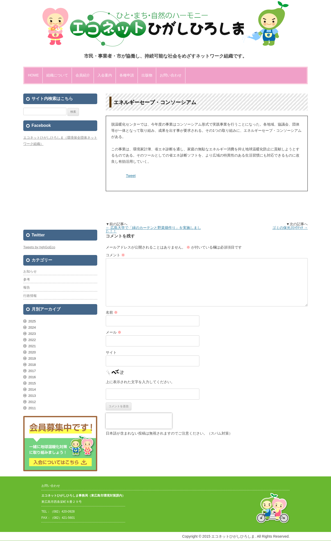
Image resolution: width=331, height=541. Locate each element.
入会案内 (104, 75)
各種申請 (126, 75)
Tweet (131, 176)
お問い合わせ (171, 75)
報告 (26, 287)
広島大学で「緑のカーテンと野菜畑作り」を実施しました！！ (153, 229)
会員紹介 (83, 75)
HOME (33, 75)
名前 (112, 312)
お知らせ (30, 271)
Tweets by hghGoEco (39, 247)
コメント (115, 255)
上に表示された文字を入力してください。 (140, 382)
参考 (26, 279)
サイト (111, 352)
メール (113, 332)
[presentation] (139, 421)
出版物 (146, 75)
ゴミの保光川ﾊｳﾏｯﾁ (290, 228)
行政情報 (30, 296)
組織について (57, 75)
